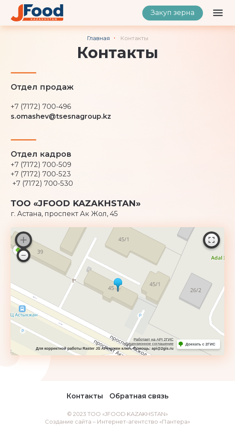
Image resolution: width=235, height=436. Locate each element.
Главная (98, 38)
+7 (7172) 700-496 (41, 106)
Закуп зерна (172, 13)
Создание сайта (68, 421)
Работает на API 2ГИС (153, 339)
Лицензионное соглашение (149, 344)
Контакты (84, 396)
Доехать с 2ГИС (200, 344)
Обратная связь (139, 396)
